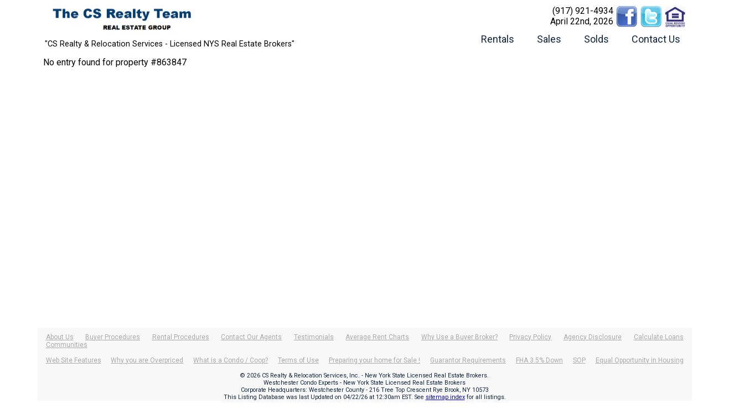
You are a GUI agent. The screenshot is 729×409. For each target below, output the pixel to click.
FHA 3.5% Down (539, 360)
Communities (66, 345)
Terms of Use (298, 360)
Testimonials (314, 337)
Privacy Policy (530, 337)
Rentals (497, 39)
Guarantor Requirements (468, 360)
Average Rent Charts (377, 337)
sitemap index (445, 397)
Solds (596, 39)
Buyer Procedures (112, 337)
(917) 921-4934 (582, 11)
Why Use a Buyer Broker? (459, 337)
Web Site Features (73, 360)
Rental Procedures (180, 337)
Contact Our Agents (251, 337)
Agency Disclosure (592, 337)
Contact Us (656, 39)
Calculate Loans (659, 337)
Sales (549, 39)
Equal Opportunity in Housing (640, 360)
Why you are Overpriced (147, 360)
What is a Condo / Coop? (230, 360)
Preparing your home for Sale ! (374, 360)
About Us (60, 337)
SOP (579, 360)
